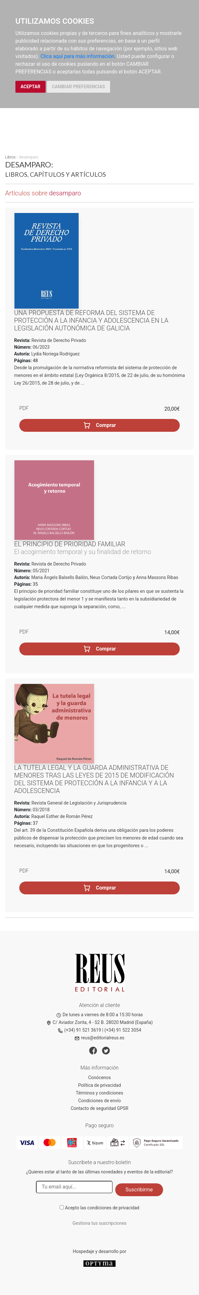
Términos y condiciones (99, 1092)
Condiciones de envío (99, 1100)
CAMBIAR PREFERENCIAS (78, 86)
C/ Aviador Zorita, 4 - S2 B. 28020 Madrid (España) (99, 1022)
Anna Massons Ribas (157, 577)
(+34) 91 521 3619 (79, 1030)
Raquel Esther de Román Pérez (62, 816)
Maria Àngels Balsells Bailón (59, 577)
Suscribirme (139, 1190)
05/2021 (40, 570)
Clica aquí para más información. (78, 56)
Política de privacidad (99, 1085)
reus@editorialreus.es (99, 1037)
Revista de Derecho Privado (58, 340)
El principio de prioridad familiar (69, 544)
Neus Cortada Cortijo (111, 577)
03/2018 (40, 809)
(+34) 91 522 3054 (122, 1030)
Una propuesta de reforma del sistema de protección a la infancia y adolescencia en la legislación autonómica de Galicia (91, 320)
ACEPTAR (30, 86)
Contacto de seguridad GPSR (99, 1108)
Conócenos (99, 1077)
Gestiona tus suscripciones (100, 1223)
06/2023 (40, 347)
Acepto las (102, 1207)
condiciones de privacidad (113, 1207)
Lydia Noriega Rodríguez (55, 353)
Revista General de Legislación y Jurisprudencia (78, 802)
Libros (10, 157)
